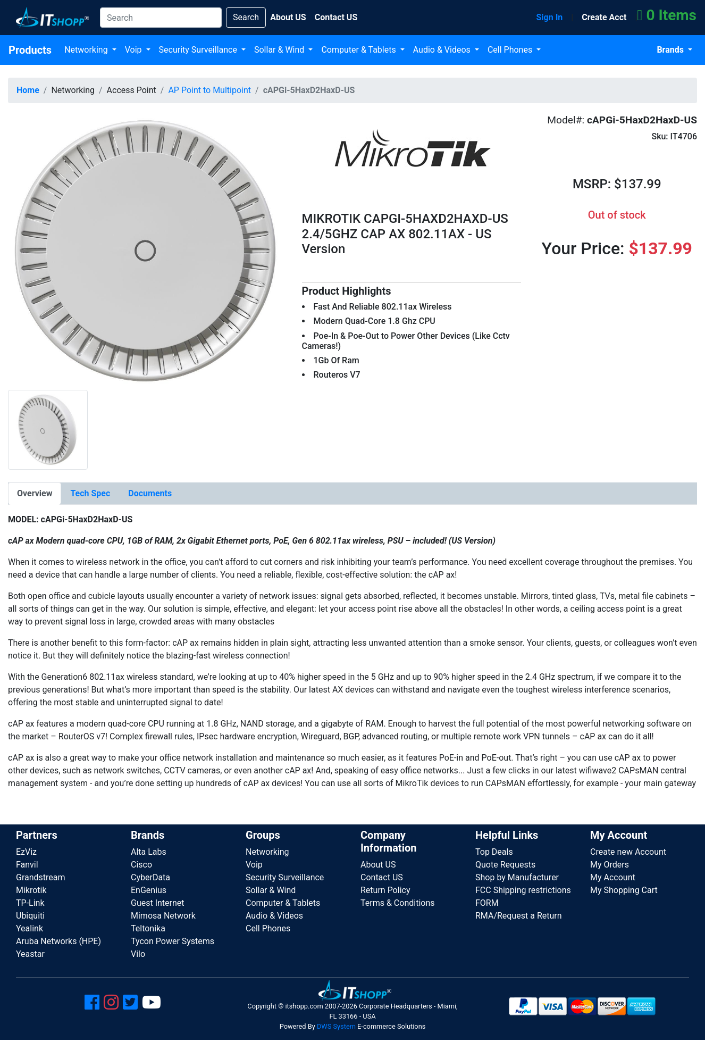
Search (246, 17)
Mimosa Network (163, 916)
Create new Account (628, 852)
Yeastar (30, 954)
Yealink (29, 928)
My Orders (609, 865)
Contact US (381, 877)
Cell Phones (511, 50)
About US (378, 865)
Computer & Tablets (359, 50)
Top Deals (494, 852)
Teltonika (148, 928)
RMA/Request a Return (518, 916)
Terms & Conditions (397, 903)
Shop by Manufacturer (517, 877)
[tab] (34, 493)
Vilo (138, 954)
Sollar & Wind (280, 50)
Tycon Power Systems (172, 941)
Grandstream (40, 877)
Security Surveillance (199, 50)
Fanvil (27, 865)
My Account (612, 877)
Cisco (141, 865)
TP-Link (30, 903)
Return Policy (385, 890)
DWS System (336, 1026)
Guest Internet (157, 903)
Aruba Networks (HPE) (58, 941)
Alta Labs (148, 852)
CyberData (150, 877)
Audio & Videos (443, 50)
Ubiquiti (30, 916)
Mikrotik (31, 890)
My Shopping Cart (624, 890)
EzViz (26, 852)
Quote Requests (505, 865)
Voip (134, 50)
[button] (147, 250)
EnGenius (148, 890)
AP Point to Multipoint (209, 90)
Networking (87, 50)
